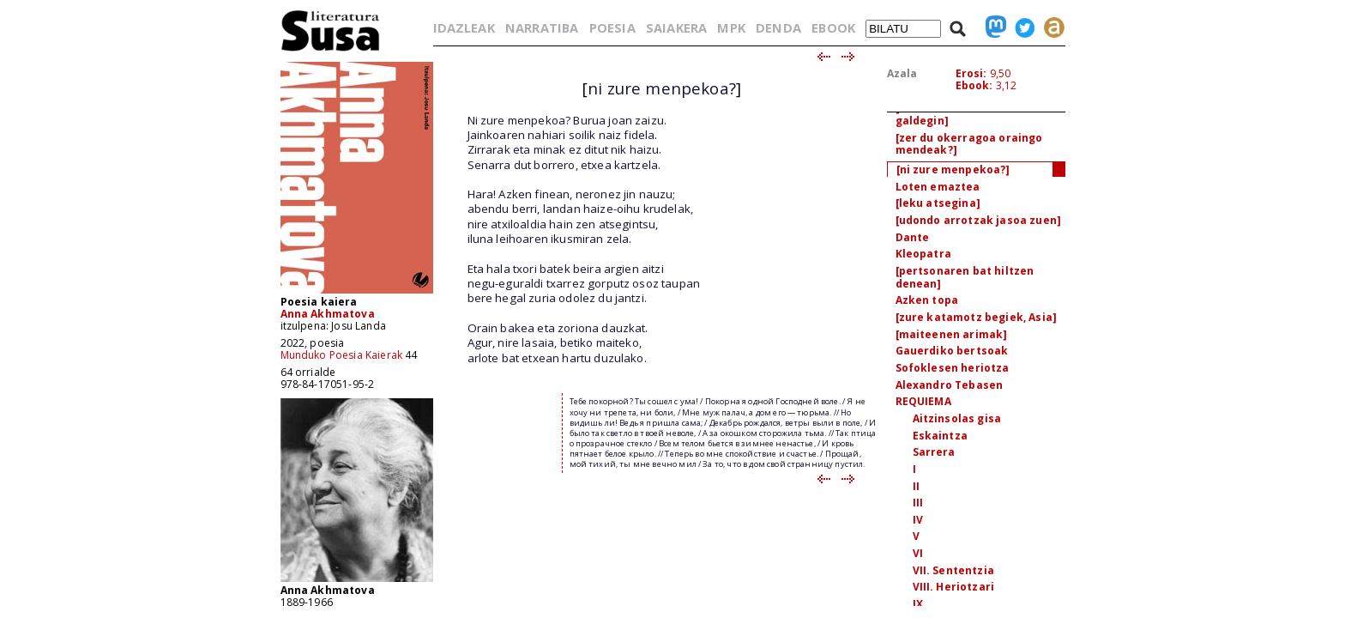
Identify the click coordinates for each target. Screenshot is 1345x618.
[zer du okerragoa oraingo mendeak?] (969, 144)
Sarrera (934, 452)
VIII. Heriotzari (954, 586)
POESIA (612, 27)
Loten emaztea (938, 186)
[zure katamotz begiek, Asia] (976, 317)
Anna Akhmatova (327, 313)
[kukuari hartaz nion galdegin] (953, 114)
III (918, 502)
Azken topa (927, 300)
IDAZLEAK (464, 27)
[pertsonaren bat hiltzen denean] (965, 277)
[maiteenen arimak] (952, 334)
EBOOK (833, 27)
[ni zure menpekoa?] (953, 169)
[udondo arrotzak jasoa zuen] (978, 220)
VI (918, 553)
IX (918, 604)
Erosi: (971, 73)
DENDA (778, 27)
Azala (902, 73)
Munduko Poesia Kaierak (341, 355)
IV (918, 519)
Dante (913, 237)
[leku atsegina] (938, 203)
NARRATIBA (541, 27)
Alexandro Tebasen (950, 385)
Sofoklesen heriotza (953, 367)
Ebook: (974, 85)
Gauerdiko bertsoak (952, 350)
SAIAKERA (676, 27)
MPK (731, 27)
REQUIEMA (923, 401)
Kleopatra (923, 253)
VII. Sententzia (953, 570)
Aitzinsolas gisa (957, 418)
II (916, 486)
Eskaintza (940, 435)
